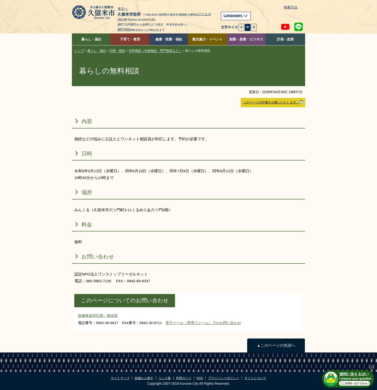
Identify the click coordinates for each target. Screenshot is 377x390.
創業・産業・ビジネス (246, 39)
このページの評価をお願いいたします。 (273, 102)
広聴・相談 (117, 50)
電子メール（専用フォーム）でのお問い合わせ (203, 323)
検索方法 (290, 7)
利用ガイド (184, 378)
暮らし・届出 (91, 39)
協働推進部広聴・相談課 (98, 315)
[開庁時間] (124, 29)
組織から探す (144, 378)
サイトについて (255, 378)
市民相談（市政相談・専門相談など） (155, 50)
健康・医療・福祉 (168, 39)
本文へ (123, 9)
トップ (79, 50)
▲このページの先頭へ (276, 345)
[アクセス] (204, 14)
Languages (236, 15)
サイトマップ (120, 378)
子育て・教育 (130, 39)
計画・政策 (285, 39)
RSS (200, 378)
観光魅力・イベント (207, 39)
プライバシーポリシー (223, 378)
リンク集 (164, 378)
